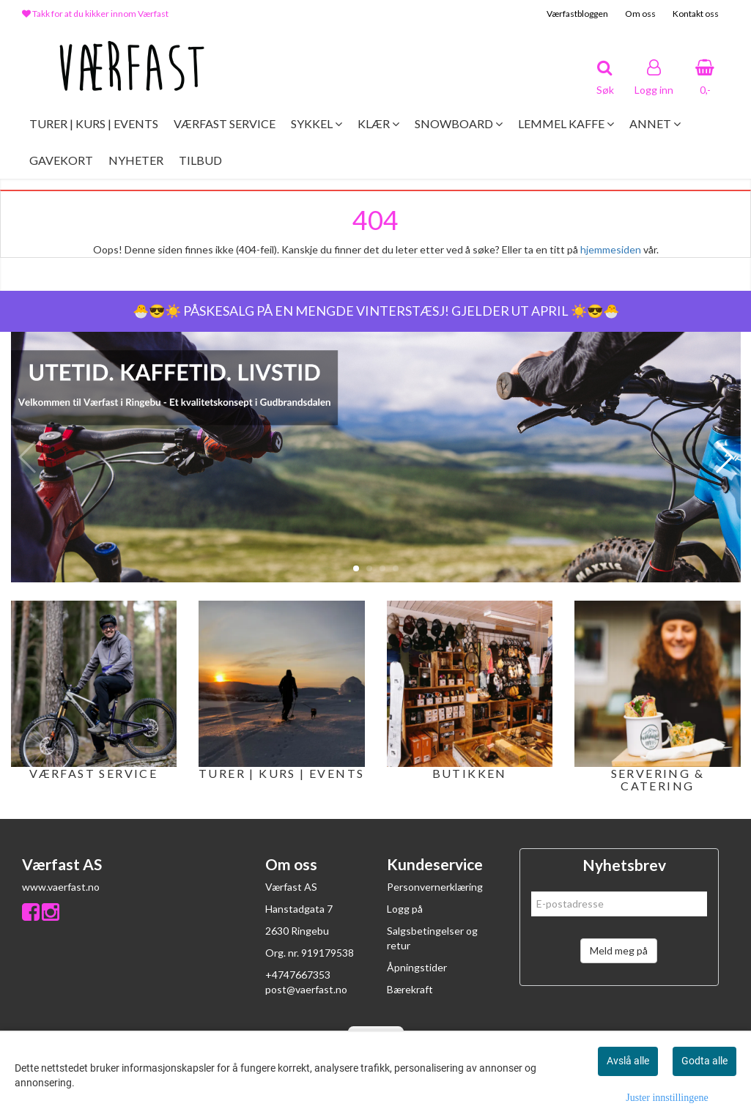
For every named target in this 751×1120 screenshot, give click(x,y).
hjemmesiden (610, 249)
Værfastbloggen (577, 13)
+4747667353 (297, 974)
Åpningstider (417, 967)
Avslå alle (628, 1061)
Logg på (405, 908)
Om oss (640, 13)
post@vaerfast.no (306, 989)
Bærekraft (410, 989)
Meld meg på (619, 950)
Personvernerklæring (435, 886)
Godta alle (704, 1061)
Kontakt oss (696, 13)
